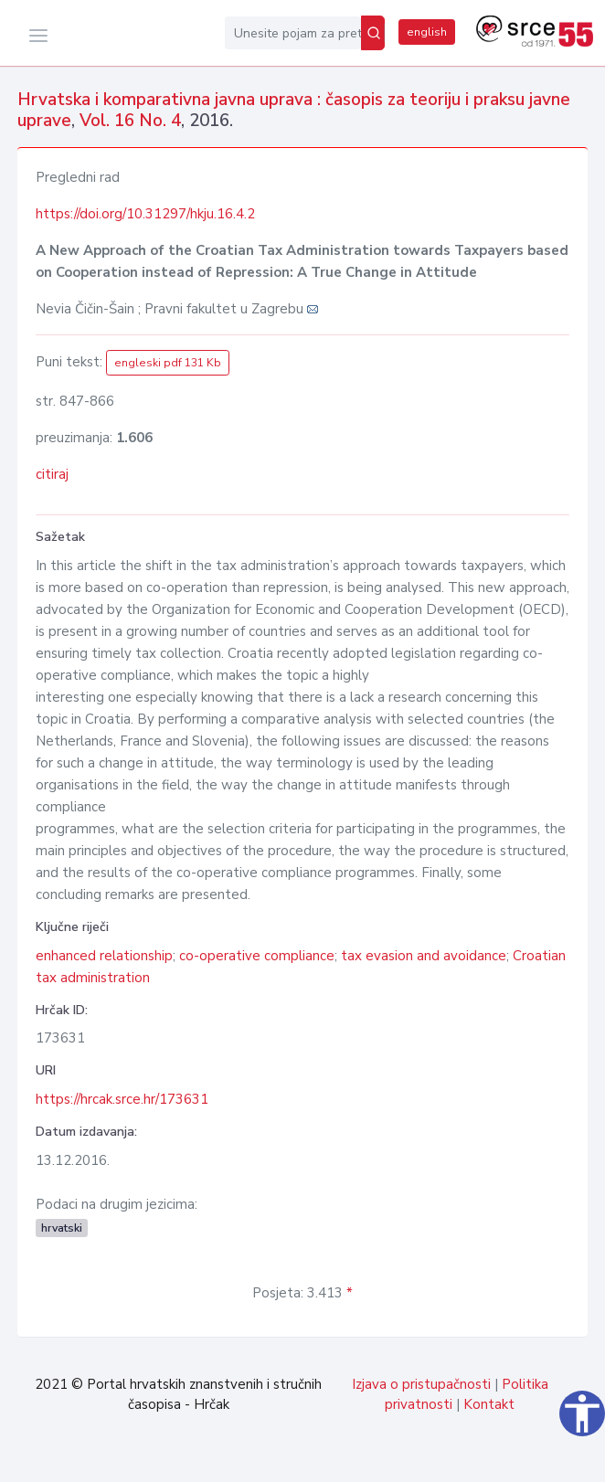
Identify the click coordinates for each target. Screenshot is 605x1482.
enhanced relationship (104, 956)
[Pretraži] (373, 33)
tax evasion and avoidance (423, 956)
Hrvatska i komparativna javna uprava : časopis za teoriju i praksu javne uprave (293, 110)
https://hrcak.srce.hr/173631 (122, 1099)
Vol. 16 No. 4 (130, 120)
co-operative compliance (256, 956)
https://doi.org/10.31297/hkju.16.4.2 (145, 214)
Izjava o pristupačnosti (421, 1384)
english (427, 32)
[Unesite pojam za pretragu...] (293, 33)
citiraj (52, 474)
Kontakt (489, 1404)
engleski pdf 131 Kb (167, 362)
